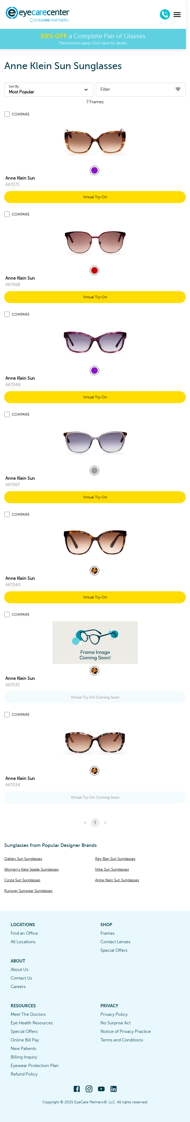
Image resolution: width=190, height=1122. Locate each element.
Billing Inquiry (24, 1057)
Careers (18, 986)
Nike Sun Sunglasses (112, 869)
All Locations (23, 941)
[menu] (181, 14)
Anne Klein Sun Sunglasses (117, 880)
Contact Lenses (115, 941)
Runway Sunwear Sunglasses (28, 891)
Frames (107, 933)
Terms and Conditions (121, 1040)
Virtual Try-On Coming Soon (95, 697)
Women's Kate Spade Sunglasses (31, 869)
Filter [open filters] (140, 89)
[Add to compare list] (7, 114)
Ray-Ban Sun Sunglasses (115, 859)
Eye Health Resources (32, 1023)
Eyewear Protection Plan (35, 1065)
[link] (95, 142)
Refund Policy (24, 1074)
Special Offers (113, 950)
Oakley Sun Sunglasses (23, 859)
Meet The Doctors (28, 1014)
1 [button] (95, 822)
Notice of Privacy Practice (125, 1031)
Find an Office (24, 933)
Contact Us (21, 978)
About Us (19, 969)
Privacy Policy (114, 1014)
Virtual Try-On (95, 197)
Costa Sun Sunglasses (22, 880)
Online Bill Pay (25, 1040)
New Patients (23, 1048)
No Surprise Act (115, 1023)
